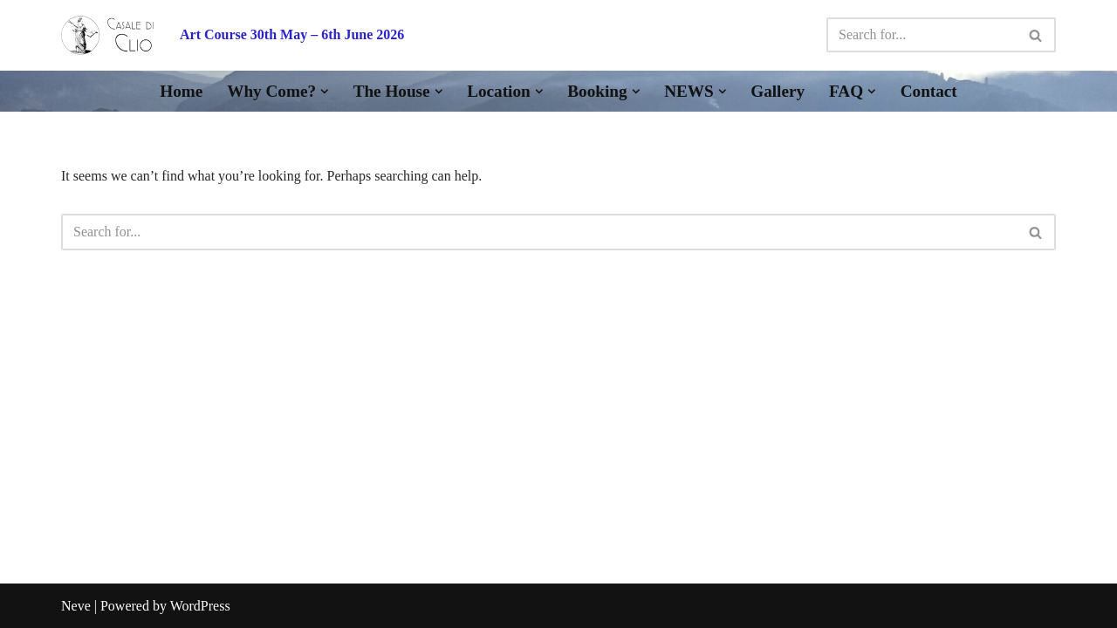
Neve (76, 605)
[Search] (921, 34)
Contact (929, 91)
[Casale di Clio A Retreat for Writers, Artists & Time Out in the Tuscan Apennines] (107, 35)
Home (181, 91)
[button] (324, 91)
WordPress (200, 605)
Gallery (777, 91)
